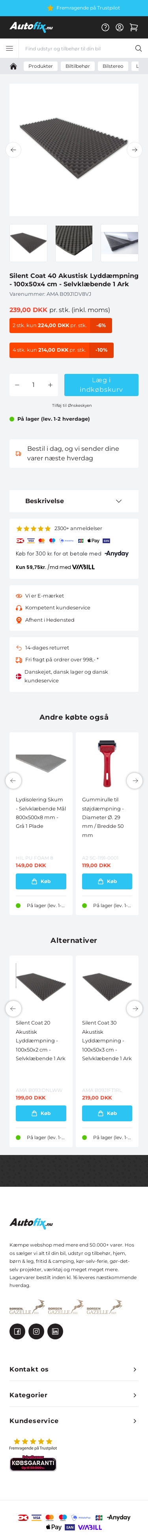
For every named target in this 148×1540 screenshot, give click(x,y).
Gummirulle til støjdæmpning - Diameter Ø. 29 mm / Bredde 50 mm (103, 817)
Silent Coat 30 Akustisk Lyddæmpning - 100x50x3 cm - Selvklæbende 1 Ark (107, 1040)
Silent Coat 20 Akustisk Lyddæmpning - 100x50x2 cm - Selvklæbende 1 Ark (41, 1040)
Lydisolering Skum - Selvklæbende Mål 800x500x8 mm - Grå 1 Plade (41, 813)
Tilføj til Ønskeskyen (72, 405)
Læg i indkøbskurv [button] (101, 384)
